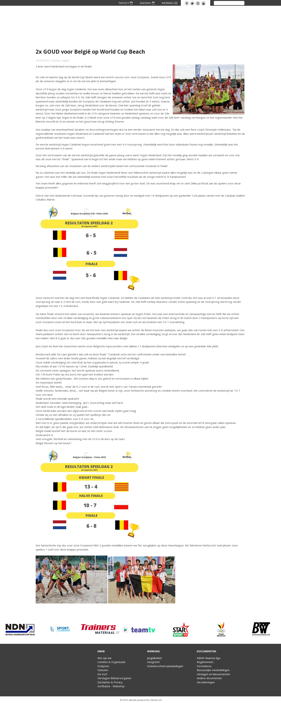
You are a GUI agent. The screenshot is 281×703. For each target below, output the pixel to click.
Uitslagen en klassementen (213, 674)
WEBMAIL (169, 3)
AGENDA (147, 3)
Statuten (102, 670)
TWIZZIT (125, 3)
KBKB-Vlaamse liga (208, 658)
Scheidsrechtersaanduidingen (165, 666)
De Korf (102, 674)
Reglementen (205, 662)
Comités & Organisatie (111, 662)
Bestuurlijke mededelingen (213, 670)
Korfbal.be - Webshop (111, 686)
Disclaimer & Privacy (110, 682)
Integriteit (153, 662)
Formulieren (204, 666)
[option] (20, 629)
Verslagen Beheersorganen (114, 678)
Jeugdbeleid (154, 658)
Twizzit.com (156, 700)
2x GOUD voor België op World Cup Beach (90, 51)
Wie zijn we (104, 658)
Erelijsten (103, 666)
